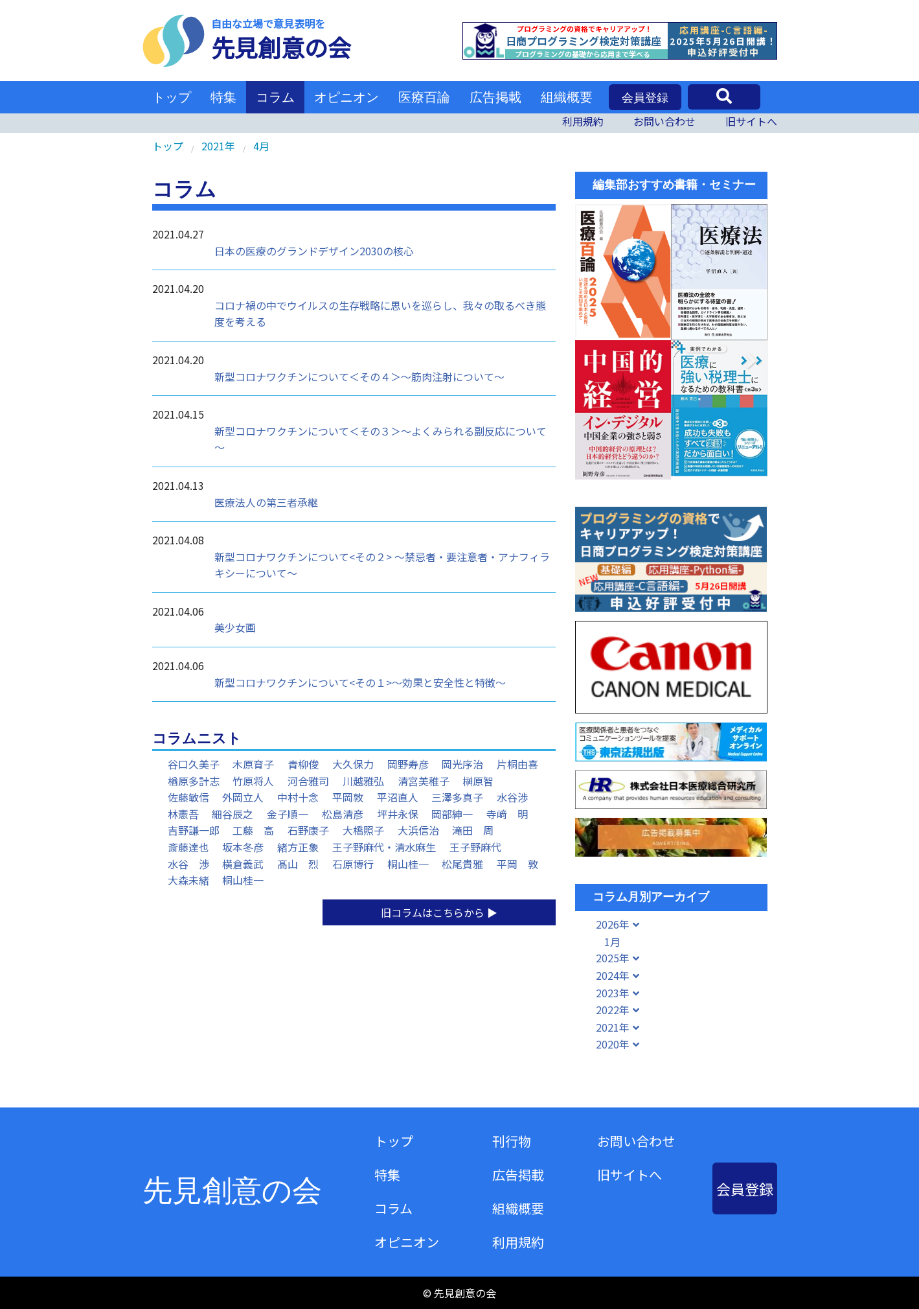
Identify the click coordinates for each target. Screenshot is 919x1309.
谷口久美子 (194, 764)
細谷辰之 (232, 814)
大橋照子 (363, 830)
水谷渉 (512, 797)
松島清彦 (342, 814)
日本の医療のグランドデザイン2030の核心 (314, 251)
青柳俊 (303, 764)
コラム (275, 97)
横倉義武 (243, 864)
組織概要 (567, 97)
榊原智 (478, 781)
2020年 (613, 1044)
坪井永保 (397, 814)
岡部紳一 (452, 814)
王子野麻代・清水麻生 (384, 847)
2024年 (613, 975)
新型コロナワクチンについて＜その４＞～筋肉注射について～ (359, 376)
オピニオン (346, 97)
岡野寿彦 (408, 764)
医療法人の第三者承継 (266, 502)
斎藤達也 (188, 847)
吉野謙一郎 (194, 830)
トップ (171, 97)
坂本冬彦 (243, 847)
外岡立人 (243, 797)
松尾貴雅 (462, 864)
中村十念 (298, 797)
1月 (612, 941)
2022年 (613, 1009)
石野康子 (308, 830)
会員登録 (645, 97)
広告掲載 (495, 97)
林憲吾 (183, 814)
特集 (223, 97)
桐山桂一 (408, 864)
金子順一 (287, 814)
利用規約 (583, 121)
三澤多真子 (457, 797)
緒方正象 (298, 847)
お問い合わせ (664, 121)
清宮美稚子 (423, 781)
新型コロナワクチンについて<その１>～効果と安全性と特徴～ (360, 682)
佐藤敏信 (188, 797)
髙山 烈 (298, 864)
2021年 (613, 1027)
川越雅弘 (363, 781)
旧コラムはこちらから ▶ (439, 912)
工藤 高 (253, 830)
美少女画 (235, 627)
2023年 (613, 993)
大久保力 (353, 764)
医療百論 (424, 97)
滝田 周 (473, 830)
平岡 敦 (517, 864)
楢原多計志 (194, 781)
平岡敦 (347, 797)
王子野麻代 (475, 847)
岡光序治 (462, 764)
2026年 (613, 924)
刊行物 (511, 1140)
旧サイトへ (751, 121)
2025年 (613, 958)
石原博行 (353, 864)
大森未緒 (188, 880)
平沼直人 (397, 797)
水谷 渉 (188, 864)
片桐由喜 (517, 764)
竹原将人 (253, 781)
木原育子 (253, 764)
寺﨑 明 (507, 814)
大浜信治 (418, 830)
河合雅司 (308, 781)
